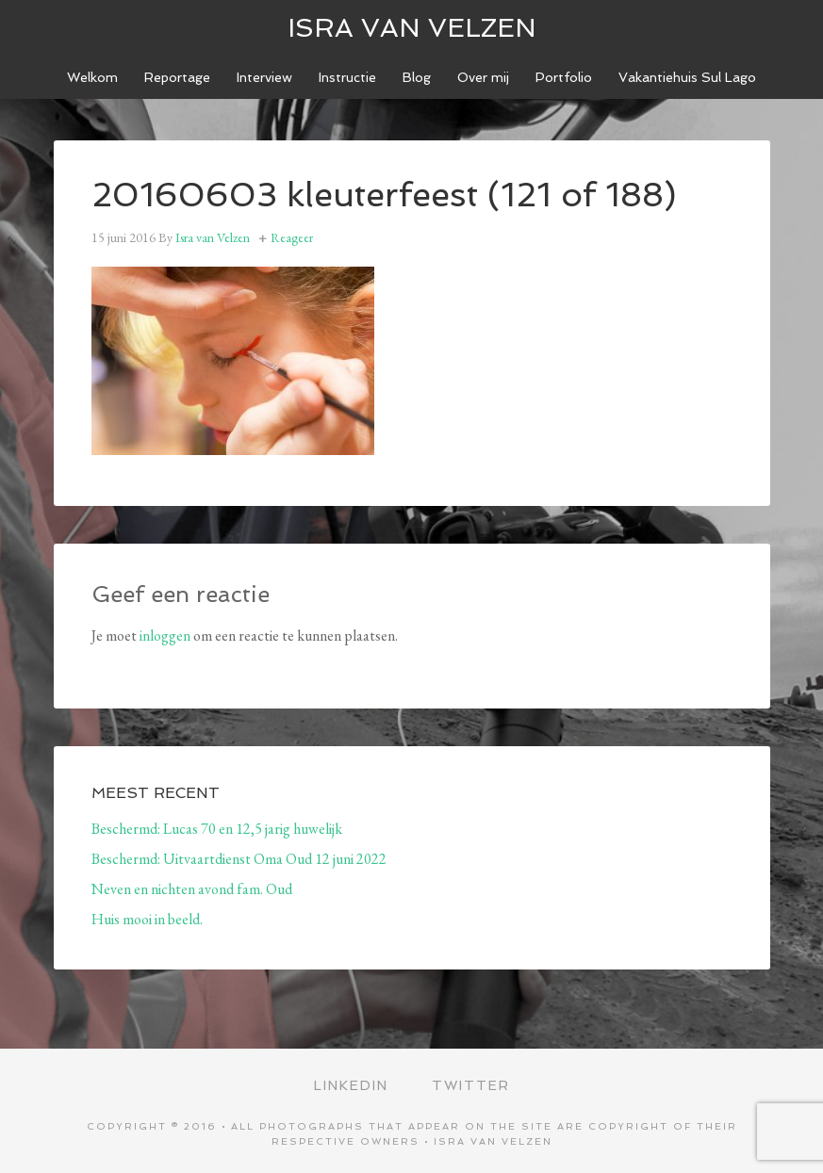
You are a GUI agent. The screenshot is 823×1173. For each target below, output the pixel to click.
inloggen (165, 635)
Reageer (292, 237)
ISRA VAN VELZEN (412, 27)
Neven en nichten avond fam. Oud (191, 889)
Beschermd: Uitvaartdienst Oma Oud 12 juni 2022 (239, 859)
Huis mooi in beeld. (147, 919)
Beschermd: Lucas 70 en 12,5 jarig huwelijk (216, 829)
